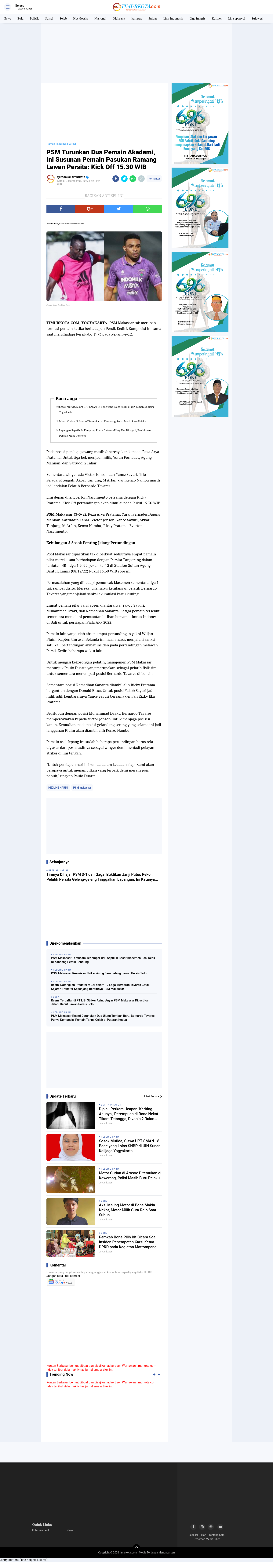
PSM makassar (82, 787)
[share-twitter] (124, 178)
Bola (20, 18)
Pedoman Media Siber (207, 1539)
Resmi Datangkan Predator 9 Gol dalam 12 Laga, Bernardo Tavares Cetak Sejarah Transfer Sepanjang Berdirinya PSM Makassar (100, 987)
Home (50, 143)
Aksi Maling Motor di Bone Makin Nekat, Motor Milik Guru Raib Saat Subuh (127, 1210)
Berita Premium (111, 1105)
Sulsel (49, 18)
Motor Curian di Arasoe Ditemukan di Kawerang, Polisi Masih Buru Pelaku (102, 421)
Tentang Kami (217, 1534)
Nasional (100, 18)
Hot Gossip (80, 18)
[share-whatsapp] (132, 178)
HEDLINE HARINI (58, 787)
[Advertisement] (136, 53)
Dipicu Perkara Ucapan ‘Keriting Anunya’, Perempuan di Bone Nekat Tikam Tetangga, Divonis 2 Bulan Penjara (128, 1114)
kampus (137, 18)
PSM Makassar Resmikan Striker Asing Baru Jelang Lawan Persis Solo (99, 973)
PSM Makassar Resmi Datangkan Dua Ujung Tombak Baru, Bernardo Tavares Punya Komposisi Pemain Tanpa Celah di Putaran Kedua (103, 1018)
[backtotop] (136, 1548)
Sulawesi (257, 18)
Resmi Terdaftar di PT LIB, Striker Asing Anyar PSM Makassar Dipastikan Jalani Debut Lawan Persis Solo (100, 1002)
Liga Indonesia (173, 18)
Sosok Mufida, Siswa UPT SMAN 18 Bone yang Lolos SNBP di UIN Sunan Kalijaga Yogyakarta (106, 409)
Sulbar (152, 18)
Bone (104, 1201)
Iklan (203, 1534)
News (7, 18)
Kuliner (217, 18)
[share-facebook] (115, 178)
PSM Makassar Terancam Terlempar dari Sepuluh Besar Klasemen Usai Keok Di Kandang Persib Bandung (103, 960)
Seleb (63, 18)
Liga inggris (197, 18)
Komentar (154, 178)
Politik (34, 18)
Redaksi (193, 1534)
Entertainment (40, 1530)
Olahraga (119, 18)
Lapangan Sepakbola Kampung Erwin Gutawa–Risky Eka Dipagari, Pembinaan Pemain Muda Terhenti (105, 432)
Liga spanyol (236, 18)
